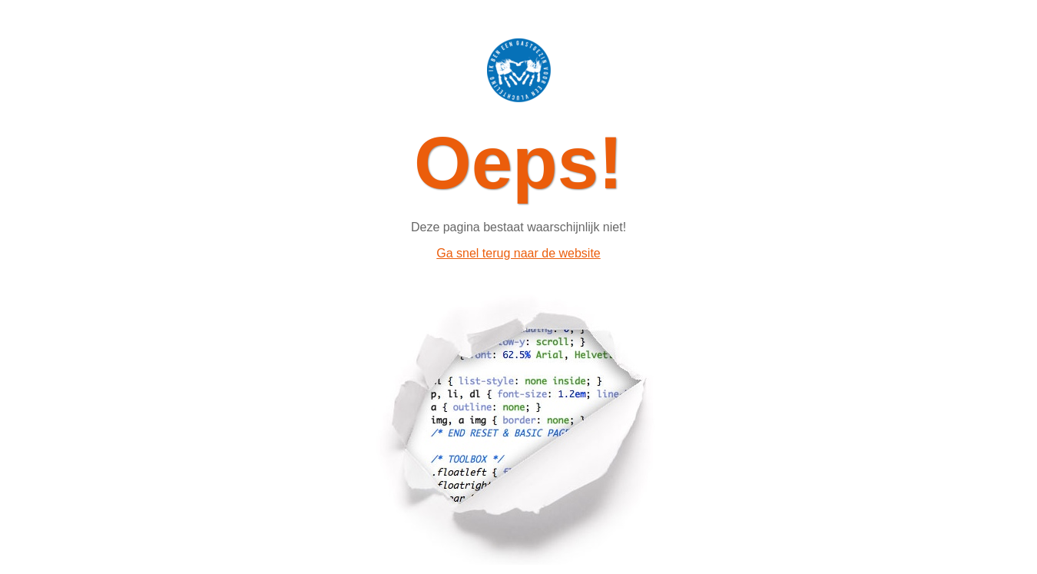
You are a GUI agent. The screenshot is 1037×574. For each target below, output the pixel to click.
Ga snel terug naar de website (518, 253)
